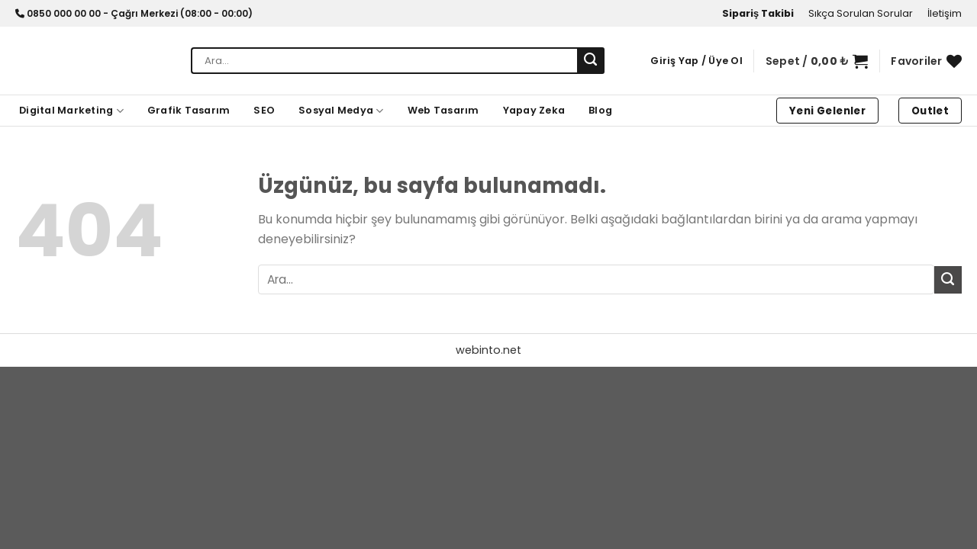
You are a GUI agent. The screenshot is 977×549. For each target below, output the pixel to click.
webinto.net (488, 350)
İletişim (944, 13)
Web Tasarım (443, 110)
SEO (264, 110)
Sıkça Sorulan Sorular (860, 13)
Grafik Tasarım (189, 110)
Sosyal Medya (341, 111)
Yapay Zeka (534, 110)
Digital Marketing (71, 111)
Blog (600, 110)
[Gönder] (591, 61)
